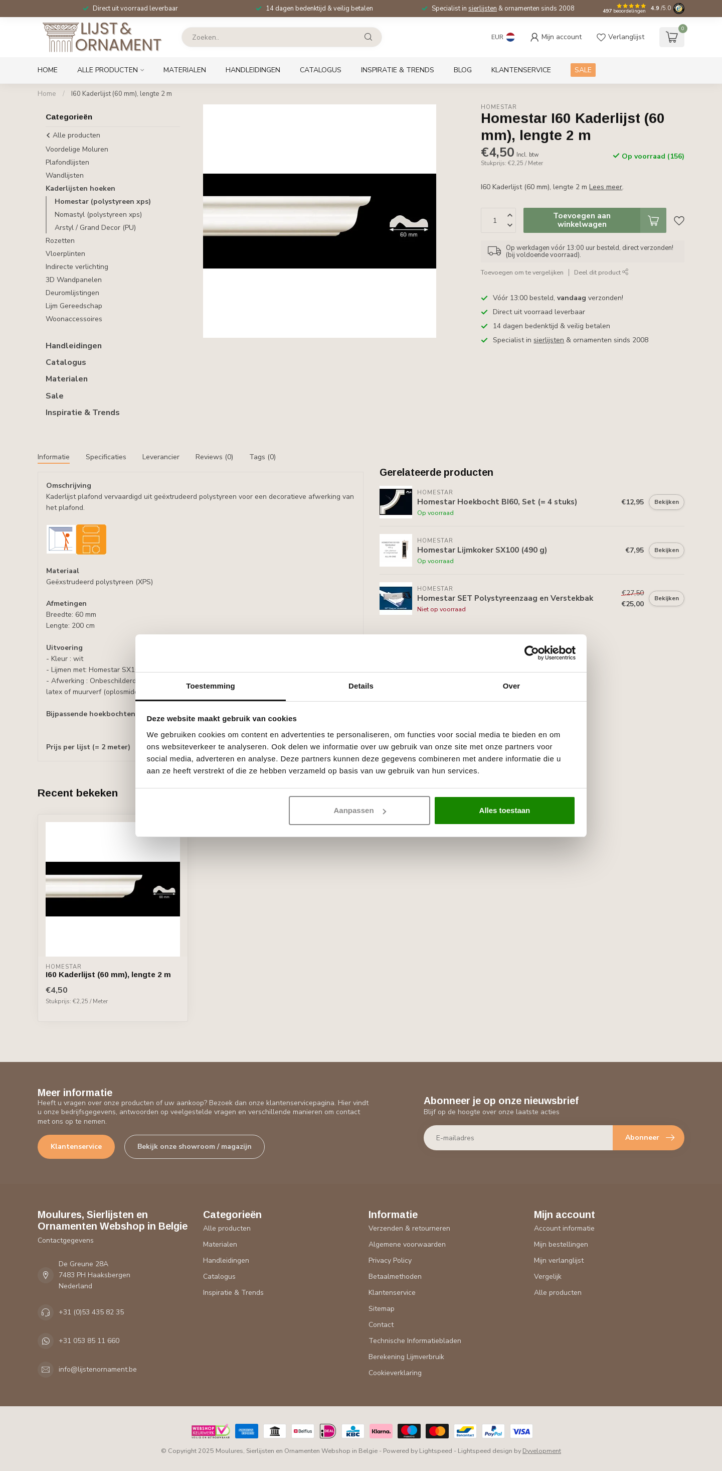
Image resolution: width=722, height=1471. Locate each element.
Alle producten (107, 70)
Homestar (499, 107)
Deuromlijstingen (72, 293)
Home (48, 70)
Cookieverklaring (395, 1373)
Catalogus (320, 70)
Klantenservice (521, 70)
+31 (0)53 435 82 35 (91, 1312)
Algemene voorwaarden (407, 1244)
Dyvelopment (541, 1450)
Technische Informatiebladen (415, 1341)
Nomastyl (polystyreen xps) (98, 214)
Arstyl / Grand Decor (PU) (95, 227)
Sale (55, 396)
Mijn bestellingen (561, 1244)
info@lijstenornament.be (98, 1369)
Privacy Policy (390, 1260)
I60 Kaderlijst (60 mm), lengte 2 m (121, 93)
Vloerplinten (65, 253)
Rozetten (60, 240)
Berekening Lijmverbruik (406, 1357)
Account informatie (564, 1228)
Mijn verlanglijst (559, 1260)
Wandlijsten (65, 175)
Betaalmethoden (395, 1276)
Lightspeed (435, 1450)
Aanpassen (360, 810)
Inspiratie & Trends (397, 70)
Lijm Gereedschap (74, 306)
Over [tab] (511, 686)
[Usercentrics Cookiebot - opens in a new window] (532, 652)
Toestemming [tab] (210, 686)
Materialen (184, 70)
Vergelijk (548, 1276)
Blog (463, 70)
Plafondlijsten (67, 162)
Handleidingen (253, 70)
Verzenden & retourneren (409, 1228)
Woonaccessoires (74, 319)
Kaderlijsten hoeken (80, 188)
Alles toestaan (504, 810)
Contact (381, 1324)
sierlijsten (482, 8)
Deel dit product (601, 272)
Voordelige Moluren (77, 149)
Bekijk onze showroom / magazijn (194, 1146)
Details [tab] (361, 686)
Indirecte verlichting (77, 267)
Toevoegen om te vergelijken (522, 272)
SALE (583, 70)
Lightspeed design (485, 1450)
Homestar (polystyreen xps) (103, 201)
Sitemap (382, 1308)
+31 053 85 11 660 (89, 1341)
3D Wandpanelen (74, 280)
